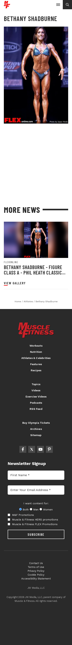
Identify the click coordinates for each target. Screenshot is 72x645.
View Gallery (15, 283)
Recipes (36, 370)
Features (36, 364)
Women (48, 509)
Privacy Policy (36, 570)
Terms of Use (36, 567)
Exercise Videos (36, 396)
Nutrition (36, 351)
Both (26, 509)
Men (36, 509)
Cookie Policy (36, 574)
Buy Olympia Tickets (36, 422)
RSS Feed (36, 408)
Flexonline (11, 262)
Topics (36, 384)
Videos (35, 390)
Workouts (36, 345)
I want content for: (35, 503)
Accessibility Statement (36, 578)
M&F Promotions (21, 515)
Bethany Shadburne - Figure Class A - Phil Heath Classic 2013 (33, 272)
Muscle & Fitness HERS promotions (33, 519)
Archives (36, 428)
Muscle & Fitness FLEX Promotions (32, 524)
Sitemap (35, 435)
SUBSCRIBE (36, 534)
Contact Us (36, 563)
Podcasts (36, 402)
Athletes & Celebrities (35, 358)
